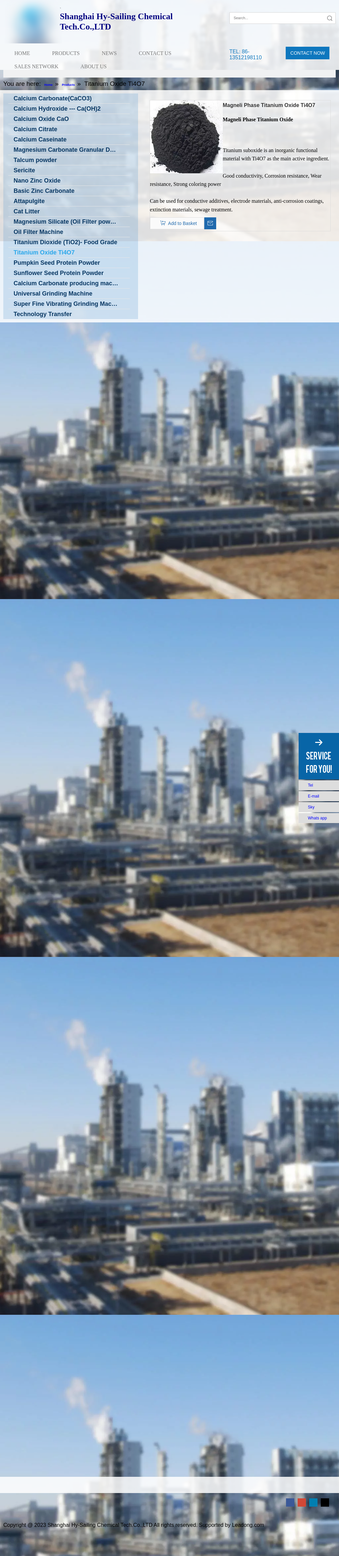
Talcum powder (35, 160)
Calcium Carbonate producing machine (69, 283)
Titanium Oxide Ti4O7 (44, 252)
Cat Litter (27, 211)
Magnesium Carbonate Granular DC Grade (72, 149)
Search (329, 18)
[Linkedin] (313, 1502)
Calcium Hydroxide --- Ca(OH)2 (57, 108)
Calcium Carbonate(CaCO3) (53, 98)
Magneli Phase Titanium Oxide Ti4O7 (269, 105)
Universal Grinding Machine (53, 293)
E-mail (313, 796)
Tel (310, 785)
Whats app (317, 818)
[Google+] (244, 8)
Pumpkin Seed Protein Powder (57, 262)
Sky (311, 807)
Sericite (24, 170)
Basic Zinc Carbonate (44, 191)
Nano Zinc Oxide (37, 180)
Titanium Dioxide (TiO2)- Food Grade (65, 242)
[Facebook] (234, 8)
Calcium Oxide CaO (41, 119)
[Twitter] (325, 1502)
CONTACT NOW (307, 53)
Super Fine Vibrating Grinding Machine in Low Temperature (72, 304)
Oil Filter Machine (38, 232)
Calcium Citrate (35, 129)
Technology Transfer (43, 314)
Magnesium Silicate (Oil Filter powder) (67, 221)
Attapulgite (29, 201)
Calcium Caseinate (40, 139)
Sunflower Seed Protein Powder (59, 273)
